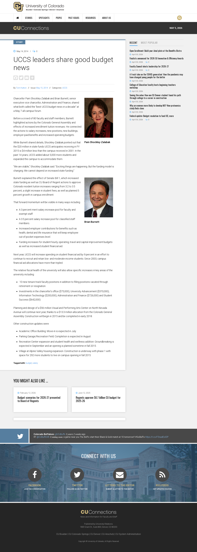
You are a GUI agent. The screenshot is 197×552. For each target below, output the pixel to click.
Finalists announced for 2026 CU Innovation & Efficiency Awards (157, 58)
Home (18, 18)
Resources (91, 18)
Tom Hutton (21, 88)
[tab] (134, 43)
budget (29, 363)
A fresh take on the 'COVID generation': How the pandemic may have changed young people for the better (156, 76)
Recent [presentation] (134, 42)
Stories (28, 18)
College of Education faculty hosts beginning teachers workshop (153, 86)
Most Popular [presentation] (149, 42)
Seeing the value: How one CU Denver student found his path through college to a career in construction (155, 97)
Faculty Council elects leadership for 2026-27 (149, 66)
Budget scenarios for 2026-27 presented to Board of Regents (39, 399)
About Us (106, 18)
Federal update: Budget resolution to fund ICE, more (152, 116)
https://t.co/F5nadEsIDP (157, 437)
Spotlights (44, 18)
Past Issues (73, 18)
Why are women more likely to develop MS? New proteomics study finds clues (155, 107)
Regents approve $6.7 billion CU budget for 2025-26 (98, 399)
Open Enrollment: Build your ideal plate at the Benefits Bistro (156, 50)
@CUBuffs (60, 434)
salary (35, 363)
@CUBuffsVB (43, 437)
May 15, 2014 (42, 88)
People (59, 18)
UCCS (64, 88)
